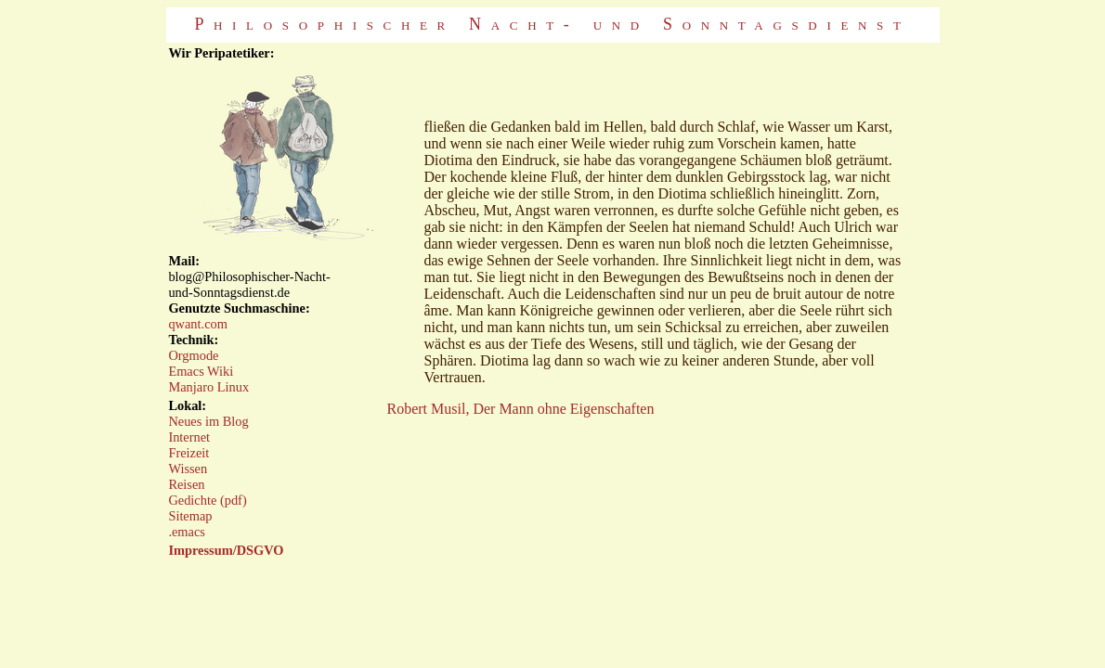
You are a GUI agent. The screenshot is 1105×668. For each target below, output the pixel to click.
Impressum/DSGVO (225, 550)
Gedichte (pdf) (207, 500)
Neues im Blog (208, 421)
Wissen (187, 468)
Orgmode (193, 355)
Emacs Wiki (200, 371)
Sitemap (190, 515)
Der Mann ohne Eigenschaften (563, 409)
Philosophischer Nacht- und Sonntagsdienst (552, 24)
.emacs (186, 531)
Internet (189, 437)
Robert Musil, (430, 409)
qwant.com (198, 323)
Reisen (186, 484)
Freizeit (188, 452)
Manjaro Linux (208, 386)
